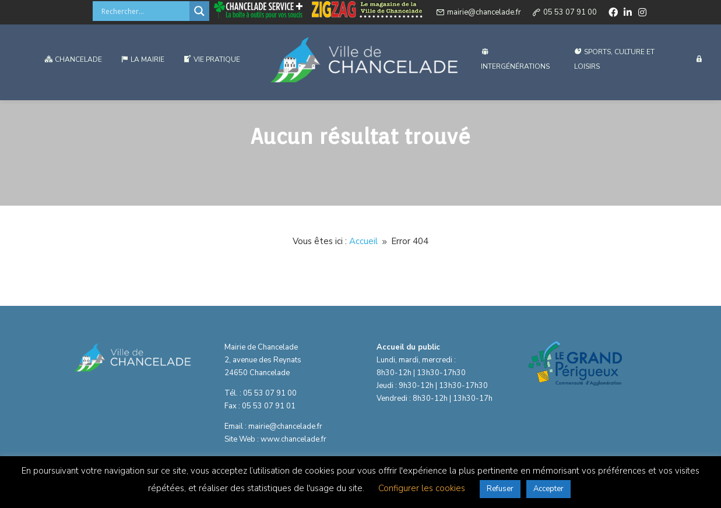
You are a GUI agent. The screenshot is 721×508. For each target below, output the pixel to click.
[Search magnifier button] (199, 13)
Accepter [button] (548, 489)
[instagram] (642, 14)
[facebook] (613, 14)
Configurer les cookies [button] (421, 488)
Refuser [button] (500, 489)
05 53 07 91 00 (570, 14)
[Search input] (144, 13)
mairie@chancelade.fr (484, 14)
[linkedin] (627, 14)
